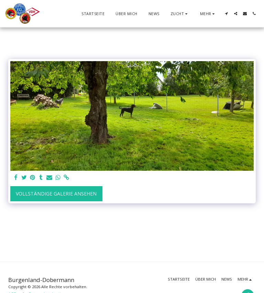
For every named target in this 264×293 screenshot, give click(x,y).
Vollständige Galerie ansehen (56, 193)
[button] (179, 14)
